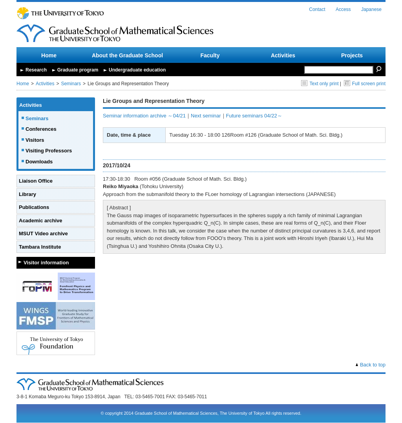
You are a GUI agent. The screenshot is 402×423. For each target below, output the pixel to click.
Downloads (39, 162)
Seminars (71, 83)
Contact (317, 9)
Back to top (373, 365)
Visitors (35, 140)
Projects (352, 55)
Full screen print (365, 83)
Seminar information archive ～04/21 (144, 116)
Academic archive (40, 220)
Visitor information (46, 263)
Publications (34, 207)
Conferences (41, 129)
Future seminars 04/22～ (254, 116)
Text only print (319, 83)
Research (36, 70)
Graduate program (78, 70)
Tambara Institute (40, 247)
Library (27, 194)
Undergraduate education (137, 70)
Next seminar (206, 116)
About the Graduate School (127, 55)
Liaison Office (36, 181)
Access (343, 9)
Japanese (371, 9)
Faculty (209, 55)
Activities (283, 55)
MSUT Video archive (43, 233)
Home (49, 55)
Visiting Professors (49, 151)
